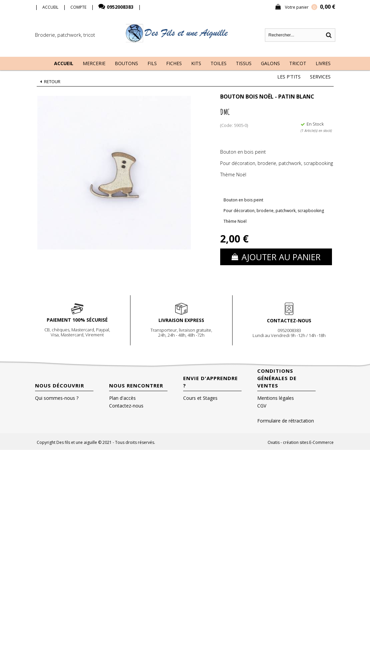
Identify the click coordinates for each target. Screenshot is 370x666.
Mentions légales (275, 398)
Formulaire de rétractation (285, 421)
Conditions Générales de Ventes (277, 378)
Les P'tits (289, 76)
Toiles (219, 63)
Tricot (297, 63)
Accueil (63, 63)
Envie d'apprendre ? (210, 382)
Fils (152, 63)
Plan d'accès (122, 398)
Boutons (126, 63)
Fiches (174, 63)
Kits (196, 63)
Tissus (244, 63)
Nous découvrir (59, 385)
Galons (270, 63)
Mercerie (94, 63)
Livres (323, 63)
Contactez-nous (126, 405)
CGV (261, 405)
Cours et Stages (200, 398)
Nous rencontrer (136, 385)
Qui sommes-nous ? (56, 398)
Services (320, 76)
